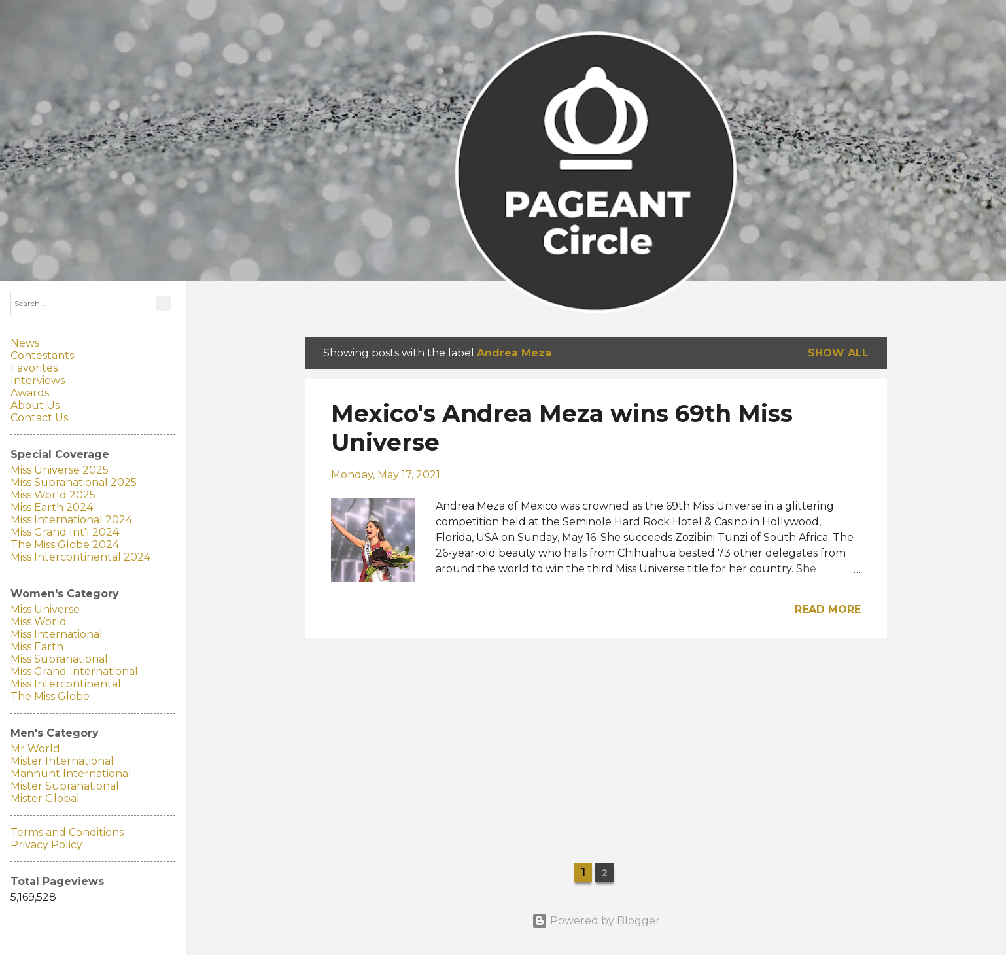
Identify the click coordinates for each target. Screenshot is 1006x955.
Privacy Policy (46, 845)
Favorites (34, 368)
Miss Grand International (74, 671)
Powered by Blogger (596, 920)
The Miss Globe (50, 696)
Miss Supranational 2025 (73, 482)
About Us (35, 405)
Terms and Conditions (67, 832)
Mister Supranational (64, 786)
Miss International (56, 634)
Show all (838, 353)
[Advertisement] (596, 739)
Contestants (42, 355)
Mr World (35, 748)
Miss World (38, 622)
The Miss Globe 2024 (64, 544)
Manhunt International (70, 773)
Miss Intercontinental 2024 (80, 557)
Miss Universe (45, 609)
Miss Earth (36, 646)
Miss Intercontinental (65, 684)
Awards (29, 393)
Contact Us (39, 417)
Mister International (62, 761)
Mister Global (45, 798)
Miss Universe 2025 (59, 470)
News (24, 343)
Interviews (37, 380)
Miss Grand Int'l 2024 (64, 532)
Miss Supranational (59, 659)
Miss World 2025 (52, 495)
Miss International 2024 (71, 519)
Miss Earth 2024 (51, 507)
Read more (828, 609)
